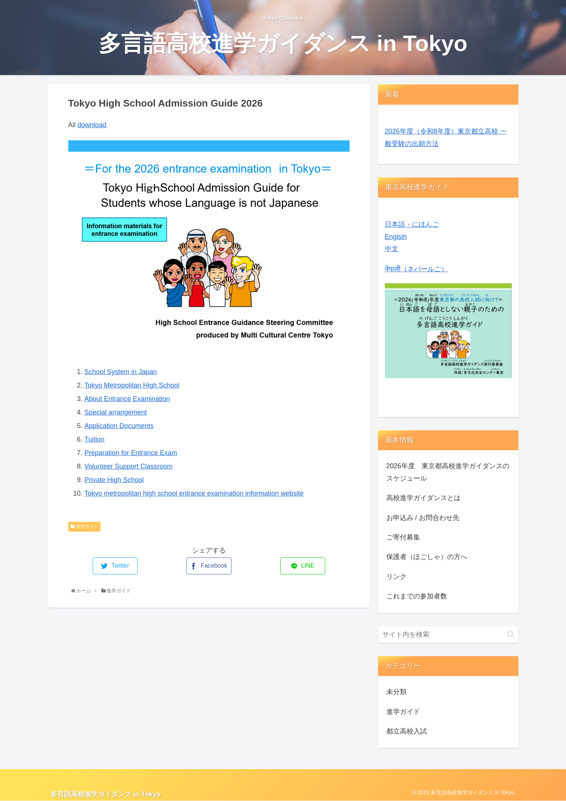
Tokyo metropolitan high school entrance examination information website (193, 493)
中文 (391, 248)
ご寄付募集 (403, 537)
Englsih (396, 236)
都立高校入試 (406, 731)
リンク (396, 576)
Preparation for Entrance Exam (130, 453)
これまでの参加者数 (416, 596)
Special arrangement (115, 412)
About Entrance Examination (127, 399)
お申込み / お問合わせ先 (422, 517)
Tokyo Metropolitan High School (131, 385)
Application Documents (118, 426)
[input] (448, 635)
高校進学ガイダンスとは (423, 498)
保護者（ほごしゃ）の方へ (426, 557)
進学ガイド (84, 526)
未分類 (396, 692)
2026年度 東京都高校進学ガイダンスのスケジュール (447, 472)
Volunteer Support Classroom (128, 466)
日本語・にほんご (412, 224)
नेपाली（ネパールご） (416, 269)
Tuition (94, 439)
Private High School (114, 480)
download (92, 125)
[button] (510, 634)
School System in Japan (120, 372)
